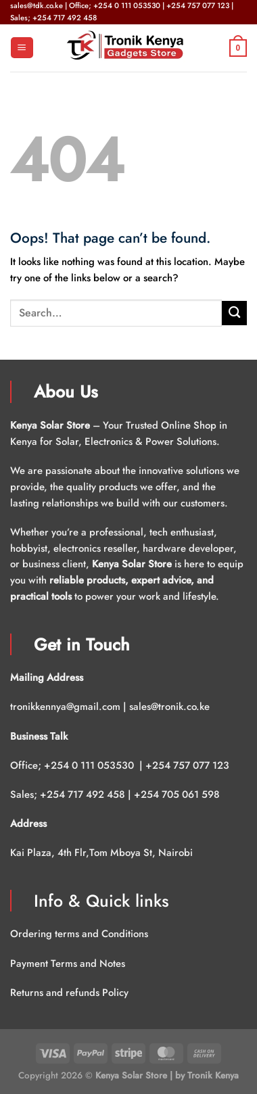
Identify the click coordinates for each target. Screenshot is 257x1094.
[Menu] (21, 47)
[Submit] (234, 313)
